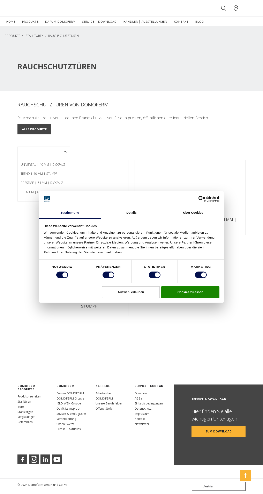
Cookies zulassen (190, 292)
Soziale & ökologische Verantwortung (71, 416)
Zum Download (218, 431)
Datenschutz (143, 408)
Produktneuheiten (29, 396)
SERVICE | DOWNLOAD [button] (99, 21)
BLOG (199, 21)
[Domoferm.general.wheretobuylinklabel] (236, 8)
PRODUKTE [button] (30, 21)
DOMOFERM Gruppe (70, 398)
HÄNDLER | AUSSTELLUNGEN (145, 21)
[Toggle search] (223, 8)
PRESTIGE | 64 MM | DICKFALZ (42, 183)
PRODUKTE (12, 36)
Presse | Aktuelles (69, 429)
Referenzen (25, 422)
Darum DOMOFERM (70, 393)
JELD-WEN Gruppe (69, 403)
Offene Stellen (105, 408)
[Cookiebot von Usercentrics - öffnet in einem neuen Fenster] (201, 199)
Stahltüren (35, 36)
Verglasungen (26, 417)
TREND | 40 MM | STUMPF (39, 173)
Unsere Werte (66, 424)
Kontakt (140, 419)
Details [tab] (131, 212)
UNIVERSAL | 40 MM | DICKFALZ (43, 164)
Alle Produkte (34, 129)
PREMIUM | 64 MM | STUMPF (100, 303)
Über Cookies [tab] (193, 212)
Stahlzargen (25, 412)
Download (141, 393)
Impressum (142, 414)
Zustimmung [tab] (70, 212)
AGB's (139, 398)
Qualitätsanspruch (69, 408)
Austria (203, 486)
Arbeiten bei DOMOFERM (104, 395)
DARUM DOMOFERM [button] (60, 21)
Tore (20, 407)
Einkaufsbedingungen (149, 403)
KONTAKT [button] (181, 21)
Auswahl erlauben (131, 292)
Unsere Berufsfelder (109, 403)
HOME (10, 21)
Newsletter (142, 424)
